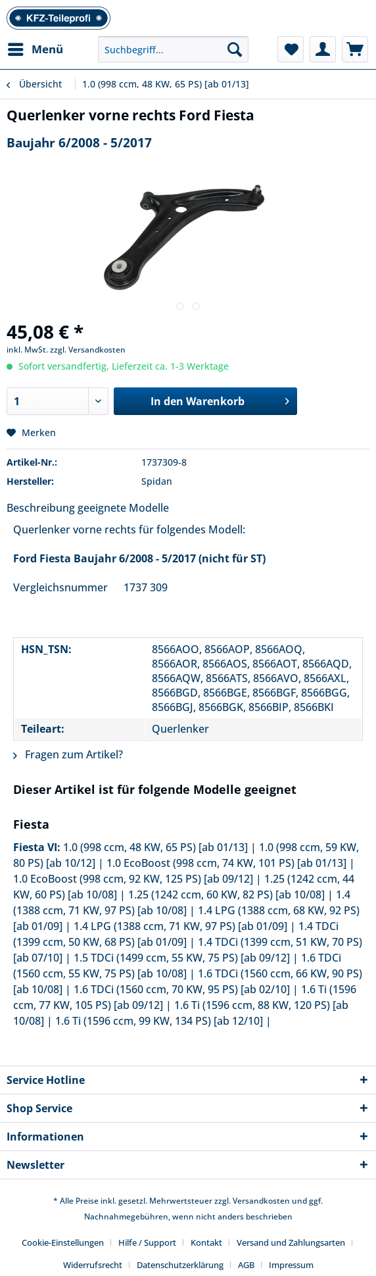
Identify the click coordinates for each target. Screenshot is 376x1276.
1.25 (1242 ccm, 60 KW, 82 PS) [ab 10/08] (226, 894)
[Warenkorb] (355, 49)
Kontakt (206, 1242)
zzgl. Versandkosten (88, 349)
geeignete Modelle (123, 508)
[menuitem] (35, 49)
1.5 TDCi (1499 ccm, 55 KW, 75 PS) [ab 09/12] (182, 957)
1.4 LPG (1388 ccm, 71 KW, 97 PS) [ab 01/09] (180, 926)
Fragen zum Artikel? (68, 754)
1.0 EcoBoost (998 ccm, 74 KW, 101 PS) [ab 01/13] (226, 863)
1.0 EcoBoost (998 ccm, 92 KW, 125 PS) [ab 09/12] (133, 878)
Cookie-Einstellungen (63, 1242)
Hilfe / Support (147, 1242)
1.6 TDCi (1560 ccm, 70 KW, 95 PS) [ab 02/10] (182, 989)
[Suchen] (234, 49)
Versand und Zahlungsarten (291, 1242)
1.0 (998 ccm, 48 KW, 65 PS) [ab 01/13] (155, 847)
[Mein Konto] (323, 49)
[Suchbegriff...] (173, 49)
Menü (35, 48)
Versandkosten (261, 1200)
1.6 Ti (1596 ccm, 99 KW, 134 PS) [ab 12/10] (159, 1021)
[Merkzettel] (290, 49)
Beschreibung (41, 508)
